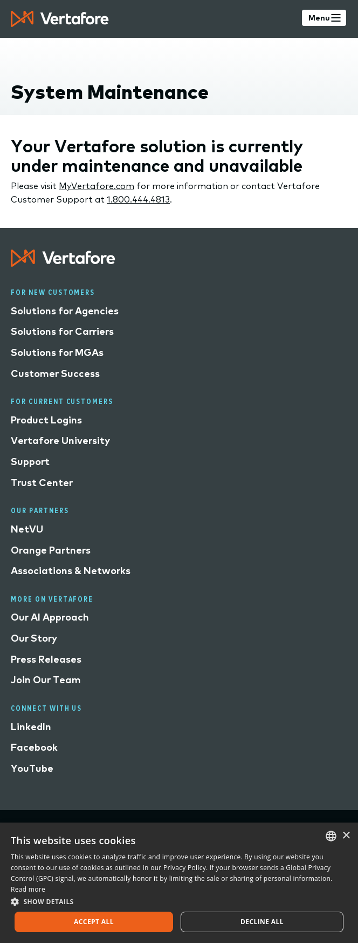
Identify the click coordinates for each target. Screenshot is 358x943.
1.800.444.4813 (138, 199)
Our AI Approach (50, 617)
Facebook (34, 747)
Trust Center (42, 482)
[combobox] (331, 836)
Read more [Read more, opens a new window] (28, 889)
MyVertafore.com (96, 185)
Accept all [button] (94, 921)
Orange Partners (51, 550)
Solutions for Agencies (65, 311)
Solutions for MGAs (57, 352)
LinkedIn (31, 726)
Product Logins (46, 420)
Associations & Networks (70, 570)
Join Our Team (46, 679)
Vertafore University (60, 440)
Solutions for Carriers (62, 331)
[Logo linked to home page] (63, 263)
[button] (179, 901)
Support (30, 461)
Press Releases (46, 659)
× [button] (346, 836)
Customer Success (55, 373)
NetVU (27, 529)
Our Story (34, 638)
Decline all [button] (262, 921)
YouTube (32, 768)
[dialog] (179, 883)
